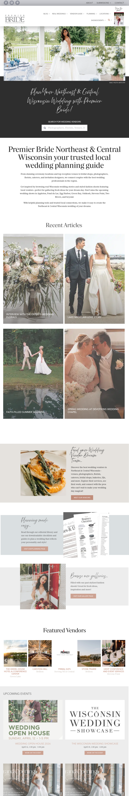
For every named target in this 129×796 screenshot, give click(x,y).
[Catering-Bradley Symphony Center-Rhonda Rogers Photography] (42, 451)
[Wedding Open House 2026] (31, 753)
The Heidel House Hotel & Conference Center (15, 671)
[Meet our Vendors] (81, 497)
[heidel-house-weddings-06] (15, 641)
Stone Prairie (89, 669)
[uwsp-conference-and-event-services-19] (113, 641)
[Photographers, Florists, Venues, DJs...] (64, 128)
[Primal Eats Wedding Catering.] (64, 641)
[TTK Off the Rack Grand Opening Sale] (31, 764)
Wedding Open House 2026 (31, 743)
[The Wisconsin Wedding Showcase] (93, 753)
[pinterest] (17, 2)
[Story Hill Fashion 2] (41, 564)
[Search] (45, 128)
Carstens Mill (39, 669)
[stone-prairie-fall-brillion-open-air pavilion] (89, 641)
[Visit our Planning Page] (36, 548)
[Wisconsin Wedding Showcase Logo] (93, 701)
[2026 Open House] (31, 701)
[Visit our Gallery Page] (81, 596)
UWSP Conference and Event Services (113, 670)
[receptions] (40, 641)
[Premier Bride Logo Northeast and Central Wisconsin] (15, 15)
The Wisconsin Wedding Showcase (93, 743)
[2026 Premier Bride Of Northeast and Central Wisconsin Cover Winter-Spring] (119, 13)
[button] (6, 660)
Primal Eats (64, 669)
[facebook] (6, 2)
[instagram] (12, 2)
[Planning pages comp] (88, 513)
